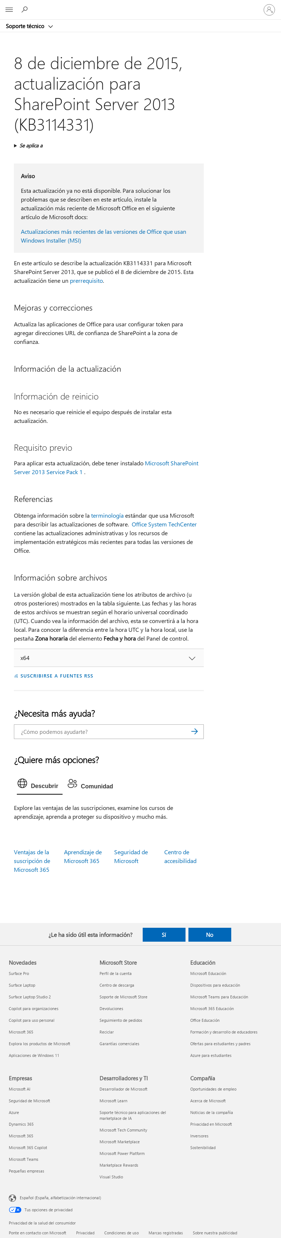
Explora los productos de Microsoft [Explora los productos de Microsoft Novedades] (39, 1043)
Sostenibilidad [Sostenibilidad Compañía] (203, 1147)
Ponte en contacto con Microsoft (37, 1232)
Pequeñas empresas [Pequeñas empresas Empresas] (26, 1171)
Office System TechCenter (164, 524)
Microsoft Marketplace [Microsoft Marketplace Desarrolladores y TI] (120, 1141)
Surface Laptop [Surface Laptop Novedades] (22, 985)
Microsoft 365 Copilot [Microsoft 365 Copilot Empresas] (28, 1147)
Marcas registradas (166, 1232)
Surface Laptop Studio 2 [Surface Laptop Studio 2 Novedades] (30, 996)
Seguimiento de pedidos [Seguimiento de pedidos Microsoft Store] (121, 1020)
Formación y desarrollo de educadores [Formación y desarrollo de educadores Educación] (224, 1032)
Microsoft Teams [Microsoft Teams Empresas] (23, 1159)
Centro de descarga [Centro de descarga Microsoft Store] (117, 985)
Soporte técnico (26, 26)
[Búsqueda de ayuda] (25, 9)
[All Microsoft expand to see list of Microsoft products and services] (9, 10)
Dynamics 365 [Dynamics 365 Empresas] (21, 1124)
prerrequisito (86, 280)
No (209, 934)
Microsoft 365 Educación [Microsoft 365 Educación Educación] (212, 1008)
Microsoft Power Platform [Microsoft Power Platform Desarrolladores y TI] (122, 1153)
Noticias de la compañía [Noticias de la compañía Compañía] (211, 1112)
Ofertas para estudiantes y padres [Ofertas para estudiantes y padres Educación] (220, 1043)
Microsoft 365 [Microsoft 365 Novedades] (21, 1032)
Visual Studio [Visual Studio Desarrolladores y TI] (111, 1176)
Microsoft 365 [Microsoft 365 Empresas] (21, 1135)
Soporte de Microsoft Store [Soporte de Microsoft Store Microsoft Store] (123, 996)
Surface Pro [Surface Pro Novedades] (19, 973)
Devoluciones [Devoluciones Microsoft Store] (111, 1008)
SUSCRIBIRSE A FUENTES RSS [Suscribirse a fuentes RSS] (56, 675)
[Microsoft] (140, 5)
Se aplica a (30, 145)
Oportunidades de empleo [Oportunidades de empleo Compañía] (213, 1089)
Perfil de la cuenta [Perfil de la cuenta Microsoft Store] (116, 973)
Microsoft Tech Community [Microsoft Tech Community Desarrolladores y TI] (123, 1130)
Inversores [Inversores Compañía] (199, 1135)
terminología (107, 515)
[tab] (40, 785)
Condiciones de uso (121, 1232)
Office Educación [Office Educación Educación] (205, 1020)
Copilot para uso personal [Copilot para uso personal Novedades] (32, 1020)
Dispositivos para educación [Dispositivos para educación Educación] (215, 985)
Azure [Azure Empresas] (14, 1112)
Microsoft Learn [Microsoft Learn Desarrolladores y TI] (113, 1100)
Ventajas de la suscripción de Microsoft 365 (32, 860)
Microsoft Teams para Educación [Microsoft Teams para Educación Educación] (219, 996)
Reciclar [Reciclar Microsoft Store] (107, 1032)
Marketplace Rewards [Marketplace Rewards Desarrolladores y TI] (119, 1165)
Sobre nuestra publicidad (215, 1232)
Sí (164, 934)
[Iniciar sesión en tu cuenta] (269, 10)
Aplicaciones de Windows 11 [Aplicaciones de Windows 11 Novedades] (34, 1055)
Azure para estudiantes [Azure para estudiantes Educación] (211, 1055)
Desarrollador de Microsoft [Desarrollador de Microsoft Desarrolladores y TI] (123, 1089)
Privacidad (85, 1232)
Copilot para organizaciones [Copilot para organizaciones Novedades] (34, 1008)
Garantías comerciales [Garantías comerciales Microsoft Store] (119, 1043)
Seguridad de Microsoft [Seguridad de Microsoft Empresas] (29, 1100)
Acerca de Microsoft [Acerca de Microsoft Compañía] (208, 1100)
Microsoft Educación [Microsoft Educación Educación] (208, 973)
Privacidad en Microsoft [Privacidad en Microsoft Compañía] (211, 1124)
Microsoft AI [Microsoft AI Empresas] (19, 1089)
